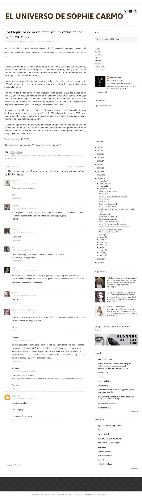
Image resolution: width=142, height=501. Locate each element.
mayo (102, 245)
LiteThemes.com (102, 494)
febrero (102, 253)
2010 (99, 259)
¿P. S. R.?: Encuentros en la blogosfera (113, 224)
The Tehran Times (105, 456)
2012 (99, 175)
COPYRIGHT (100, 66)
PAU (14, 268)
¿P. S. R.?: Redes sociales (108, 207)
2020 (99, 147)
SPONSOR (99, 63)
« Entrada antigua (11, 167)
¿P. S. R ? (98, 54)
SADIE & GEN (103, 373)
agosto (102, 237)
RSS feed (79, 156)
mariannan (102, 447)
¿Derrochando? (104, 214)
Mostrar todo (134, 411)
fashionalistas (103, 385)
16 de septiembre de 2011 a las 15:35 (24, 184)
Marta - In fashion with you (23, 310)
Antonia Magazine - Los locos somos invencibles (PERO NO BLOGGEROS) (116, 397)
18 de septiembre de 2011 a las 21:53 (24, 371)
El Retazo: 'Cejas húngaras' (108, 191)
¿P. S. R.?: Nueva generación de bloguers (113, 196)
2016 (99, 161)
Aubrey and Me (104, 381)
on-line (47, 156)
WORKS (98, 60)
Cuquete (15, 205)
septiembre (103, 189)
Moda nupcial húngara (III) (108, 232)
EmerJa (15, 230)
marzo (102, 250)
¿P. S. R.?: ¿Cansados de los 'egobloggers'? (122, 278)
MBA (97, 57)
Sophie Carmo (13, 41)
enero (102, 255)
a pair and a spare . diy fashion (109, 426)
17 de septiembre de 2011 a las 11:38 (24, 271)
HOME (97, 48)
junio (101, 242)
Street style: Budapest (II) (108, 216)
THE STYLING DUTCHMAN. (109, 438)
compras (23, 156)
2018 (99, 154)
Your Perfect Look (105, 359)
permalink (70, 156)
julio (101, 240)
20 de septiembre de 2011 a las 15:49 (24, 398)
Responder (16, 198)
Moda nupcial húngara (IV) (109, 222)
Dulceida (101, 460)
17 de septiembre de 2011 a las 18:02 (24, 313)
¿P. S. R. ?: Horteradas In (116, 307)
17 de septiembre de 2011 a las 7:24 (23, 250)
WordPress (52, 494)
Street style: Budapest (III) (108, 204)
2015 (99, 164)
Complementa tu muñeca (108, 219)
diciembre (103, 181)
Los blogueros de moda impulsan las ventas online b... (117, 210)
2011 (99, 178)
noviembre (103, 183)
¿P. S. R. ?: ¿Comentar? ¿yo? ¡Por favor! (121, 292)
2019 (99, 151)
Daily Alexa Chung (105, 464)
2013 (99, 171)
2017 (99, 158)
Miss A (14, 292)
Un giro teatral (104, 201)
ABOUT (98, 51)
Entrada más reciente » (76, 167)
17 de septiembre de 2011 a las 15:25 (24, 295)
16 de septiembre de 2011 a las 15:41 (24, 208)
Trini (100, 430)
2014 (99, 168)
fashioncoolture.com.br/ (107, 403)
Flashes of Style (103, 434)
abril (101, 247)
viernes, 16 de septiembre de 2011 (44, 41)
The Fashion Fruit (105, 407)
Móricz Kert (103, 194)
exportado (32, 156)
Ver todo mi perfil (101, 92)
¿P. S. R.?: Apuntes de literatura (110, 229)
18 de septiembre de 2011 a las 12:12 (24, 340)
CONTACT (99, 70)
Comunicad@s (104, 199)
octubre (102, 186)
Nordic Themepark (75, 494)
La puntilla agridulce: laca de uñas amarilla (114, 227)
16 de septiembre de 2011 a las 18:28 (24, 232)
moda (40, 156)
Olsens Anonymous (105, 451)
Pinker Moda (14, 139)
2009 (99, 262)
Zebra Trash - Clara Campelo (109, 443)
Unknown (16, 396)
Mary (14, 247)
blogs (15, 156)
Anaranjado (103, 234)
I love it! (15, 181)
